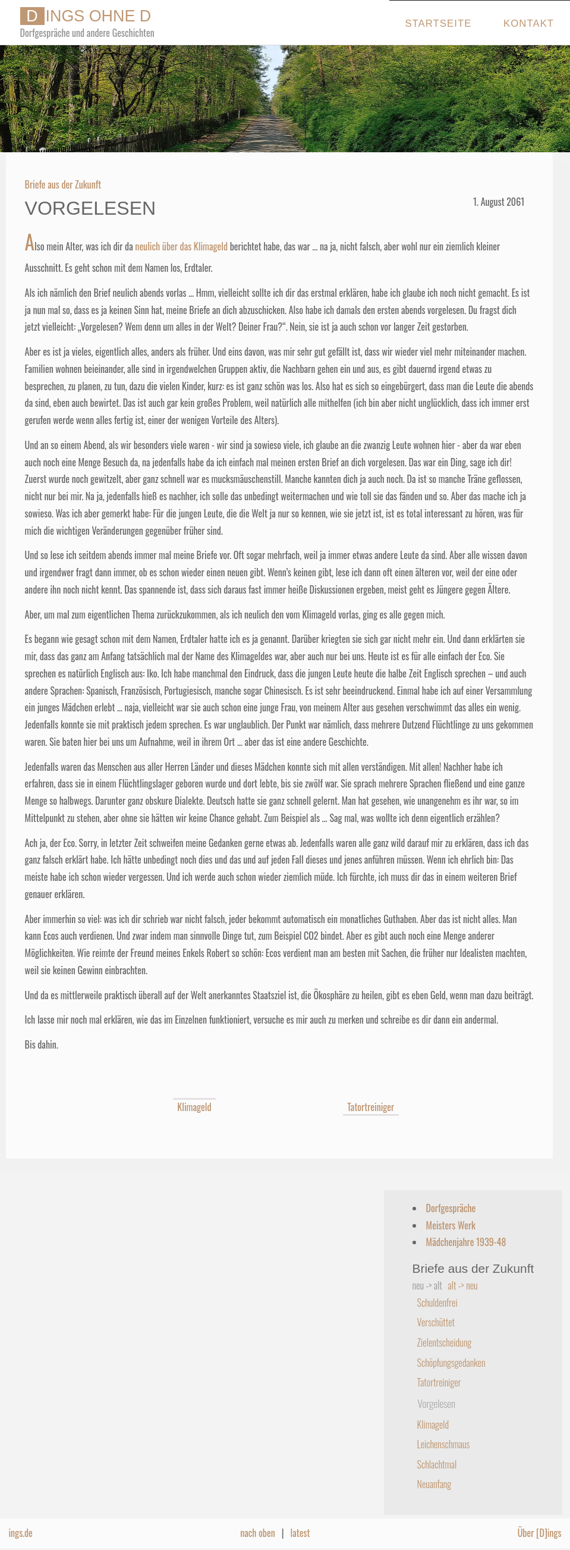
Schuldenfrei (437, 1302)
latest (300, 1533)
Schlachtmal (437, 1464)
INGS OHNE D (86, 16)
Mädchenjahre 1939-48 (466, 1242)
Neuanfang (434, 1484)
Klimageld (194, 1107)
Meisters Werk (450, 1225)
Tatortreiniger (371, 1107)
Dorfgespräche (451, 1208)
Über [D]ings (540, 1533)
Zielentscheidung (444, 1342)
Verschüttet (436, 1322)
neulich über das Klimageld (181, 246)
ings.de (20, 1533)
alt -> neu (463, 1285)
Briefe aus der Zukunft (63, 184)
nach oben (257, 1533)
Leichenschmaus (443, 1444)
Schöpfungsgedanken (451, 1363)
